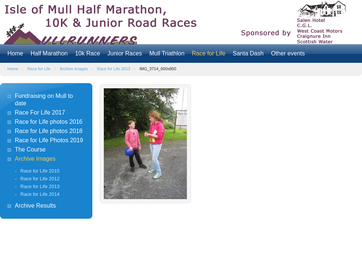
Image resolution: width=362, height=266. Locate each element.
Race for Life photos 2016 (48, 122)
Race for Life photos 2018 (48, 131)
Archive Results (35, 205)
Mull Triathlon (166, 53)
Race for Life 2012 (39, 178)
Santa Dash (248, 53)
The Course (30, 149)
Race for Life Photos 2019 (49, 140)
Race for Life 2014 (39, 194)
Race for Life (208, 53)
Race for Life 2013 (113, 68)
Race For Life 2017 (40, 112)
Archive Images (74, 68)
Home (15, 53)
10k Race (87, 53)
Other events (288, 53)
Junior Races (124, 53)
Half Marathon (49, 53)
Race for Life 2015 (39, 171)
